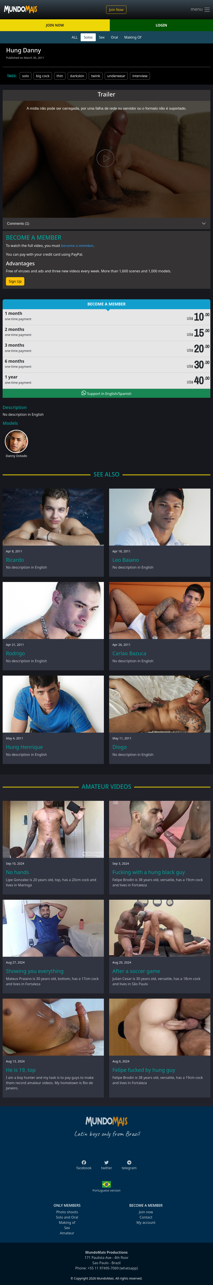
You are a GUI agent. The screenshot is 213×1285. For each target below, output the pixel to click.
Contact (146, 1217)
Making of (67, 1222)
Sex (102, 37)
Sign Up (15, 281)
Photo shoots (67, 1212)
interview (139, 75)
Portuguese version (106, 1190)
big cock (43, 75)
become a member (77, 245)
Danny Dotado (16, 456)
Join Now (116, 9)
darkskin (77, 75)
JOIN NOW (55, 25)
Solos (88, 37)
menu (200, 9)
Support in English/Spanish (106, 393)
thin (60, 75)
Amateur (67, 1233)
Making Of (132, 37)
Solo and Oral (67, 1217)
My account (146, 1222)
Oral (114, 37)
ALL (75, 37)
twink (95, 75)
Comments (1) (18, 223)
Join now (146, 1212)
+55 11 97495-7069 (103, 1268)
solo (25, 75)
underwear (116, 75)
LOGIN (161, 25)
